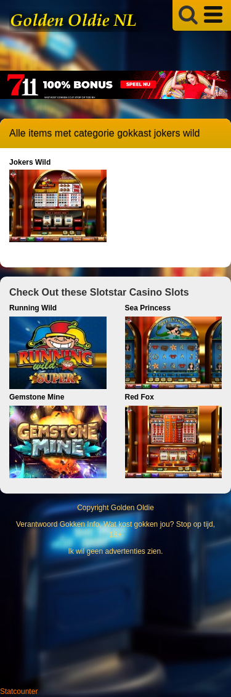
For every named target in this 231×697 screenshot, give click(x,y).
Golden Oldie (132, 507)
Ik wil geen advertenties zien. (115, 551)
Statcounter (19, 691)
